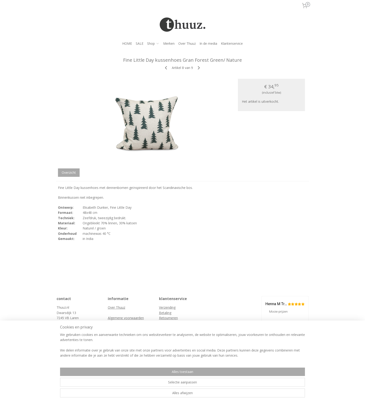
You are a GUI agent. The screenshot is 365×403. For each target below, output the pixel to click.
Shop (153, 43)
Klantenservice (232, 43)
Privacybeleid (117, 323)
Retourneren (168, 318)
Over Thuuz (187, 43)
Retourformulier (171, 323)
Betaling (165, 313)
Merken (169, 43)
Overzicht (69, 172)
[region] (151, 384)
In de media (208, 43)
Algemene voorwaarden (126, 318)
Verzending (167, 307)
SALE (139, 43)
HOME (127, 43)
